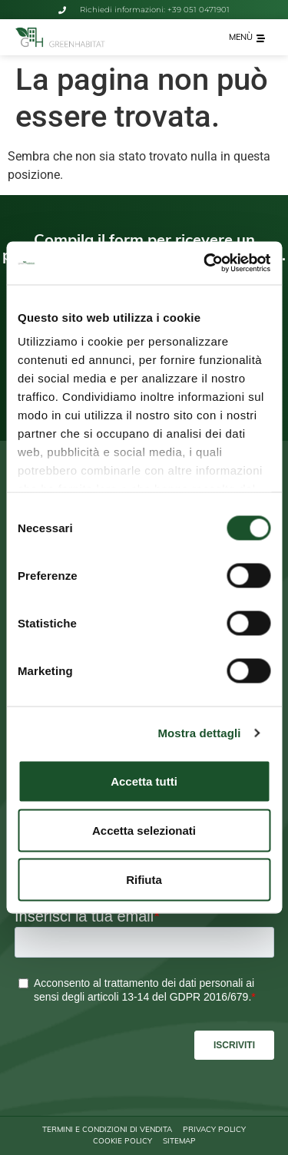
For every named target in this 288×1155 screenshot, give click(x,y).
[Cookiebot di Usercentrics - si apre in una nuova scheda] (205, 263)
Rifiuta (144, 878)
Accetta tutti (144, 780)
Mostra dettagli (198, 733)
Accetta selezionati (144, 829)
